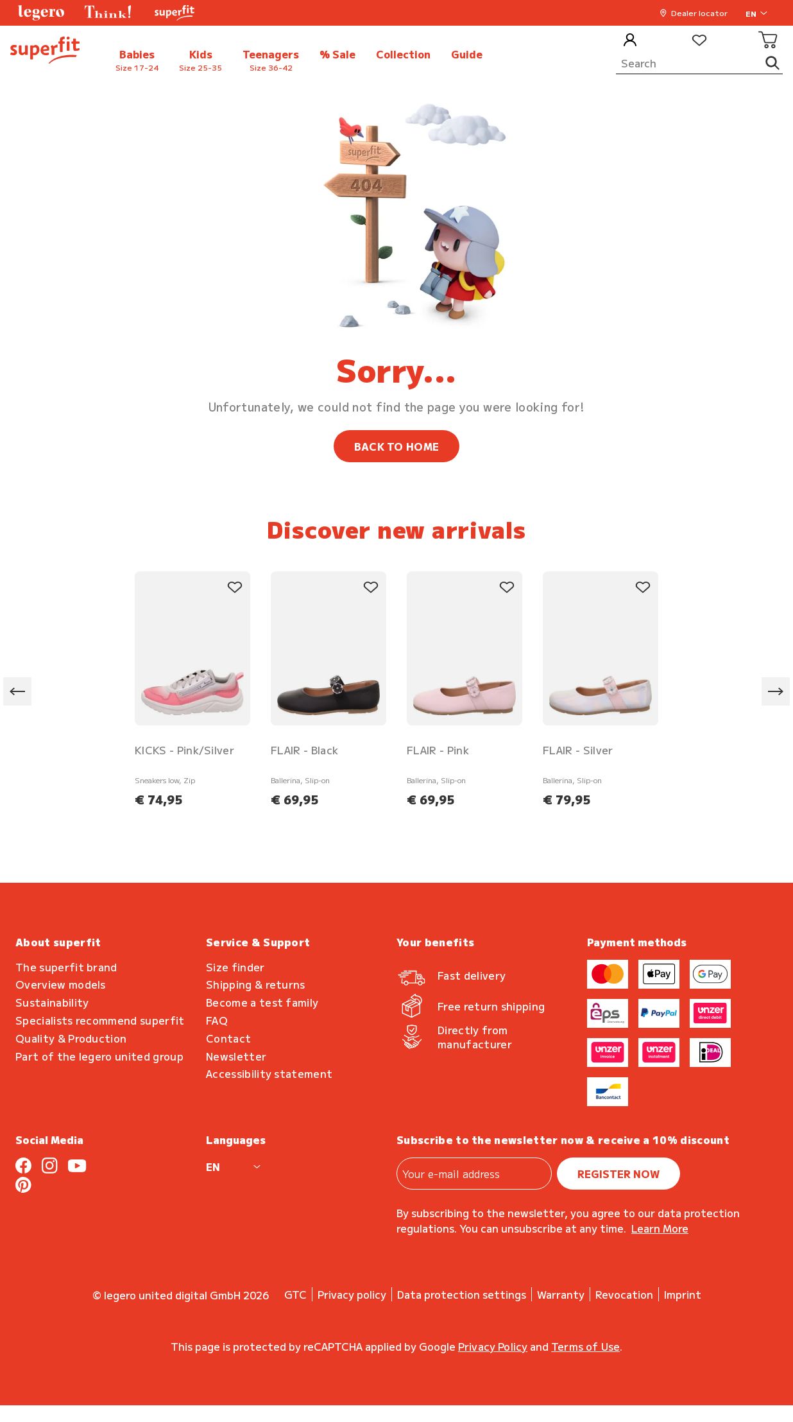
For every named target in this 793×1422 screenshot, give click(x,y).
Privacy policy (352, 1294)
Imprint (682, 1294)
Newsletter (236, 1056)
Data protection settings (461, 1294)
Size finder (235, 967)
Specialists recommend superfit (100, 1020)
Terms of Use (585, 1346)
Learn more (659, 1228)
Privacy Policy (492, 1346)
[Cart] (769, 41)
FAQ (217, 1020)
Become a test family (262, 1002)
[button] (41, 13)
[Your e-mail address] (474, 1174)
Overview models (60, 984)
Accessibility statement (269, 1073)
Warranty (560, 1294)
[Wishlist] (699, 41)
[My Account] (630, 41)
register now (618, 1173)
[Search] (699, 63)
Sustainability (52, 1002)
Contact (228, 1038)
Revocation (624, 1294)
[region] (396, 691)
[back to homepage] (45, 52)
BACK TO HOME (396, 446)
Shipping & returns (255, 984)
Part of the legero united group (99, 1056)
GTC (295, 1294)
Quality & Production (70, 1038)
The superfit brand (66, 967)
